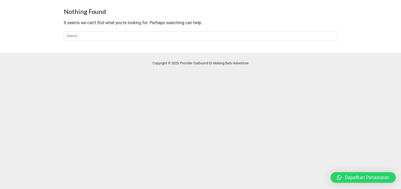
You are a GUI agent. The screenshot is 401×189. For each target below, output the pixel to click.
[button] (363, 177)
